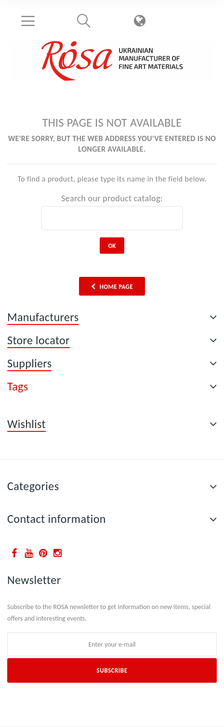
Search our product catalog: (112, 198)
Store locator (38, 340)
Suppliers (29, 363)
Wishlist (26, 424)
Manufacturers (43, 317)
